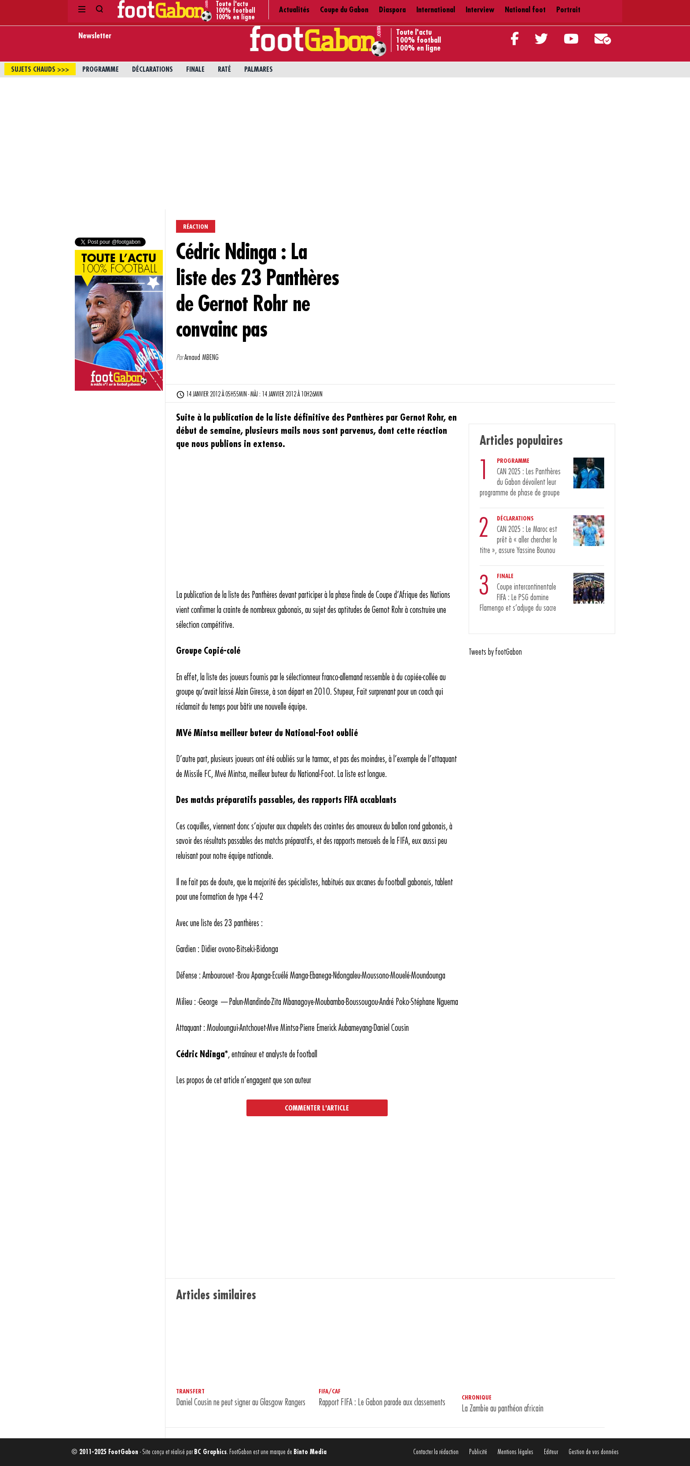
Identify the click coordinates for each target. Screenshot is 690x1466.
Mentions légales (515, 1452)
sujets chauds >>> (40, 69)
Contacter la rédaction (436, 1452)
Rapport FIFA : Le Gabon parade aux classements (382, 1402)
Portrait (472, 8)
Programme (100, 69)
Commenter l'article (317, 1108)
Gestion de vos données (594, 1452)
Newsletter (94, 36)
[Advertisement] (345, 143)
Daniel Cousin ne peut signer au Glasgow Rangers (240, 1402)
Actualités (221, 8)
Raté (224, 69)
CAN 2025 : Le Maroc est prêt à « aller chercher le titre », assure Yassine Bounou (518, 539)
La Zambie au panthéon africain (502, 1408)
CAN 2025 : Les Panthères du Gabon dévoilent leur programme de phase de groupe (520, 482)
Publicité (478, 1452)
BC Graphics (210, 1452)
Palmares (258, 69)
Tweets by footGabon (495, 652)
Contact (593, 9)
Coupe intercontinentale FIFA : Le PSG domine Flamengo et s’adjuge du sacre (518, 597)
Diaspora (307, 8)
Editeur (551, 1452)
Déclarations (152, 69)
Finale (195, 69)
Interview (393, 8)
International (349, 8)
